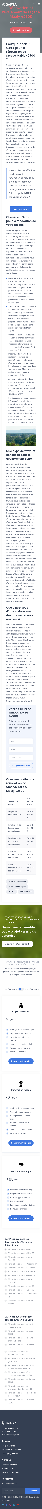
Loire (12, 892)
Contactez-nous (10, 1428)
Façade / (14, 22)
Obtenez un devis (9, 1464)
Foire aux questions (10, 1472)
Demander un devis (21, 30)
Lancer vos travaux (21, 209)
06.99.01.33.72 (9, 1431)
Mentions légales (10, 1434)
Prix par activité (8, 1446)
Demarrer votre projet (21, 1061)
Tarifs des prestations (11, 1449)
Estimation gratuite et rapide (17, 944)
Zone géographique (10, 1453)
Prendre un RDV (8, 1468)
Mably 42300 (27, 892)
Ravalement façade (18, 886)
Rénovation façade (18, 881)
